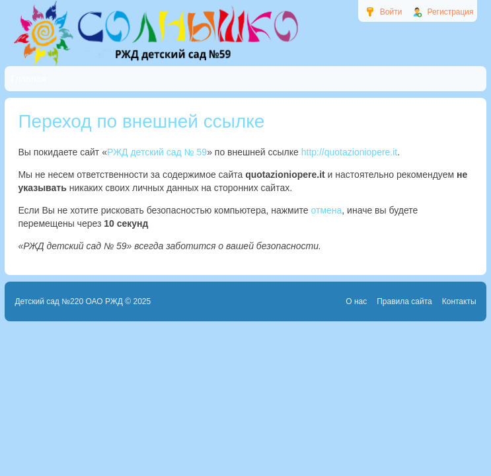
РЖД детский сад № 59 (157, 152)
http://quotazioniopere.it (349, 152)
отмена (326, 210)
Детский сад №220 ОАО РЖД (69, 301)
